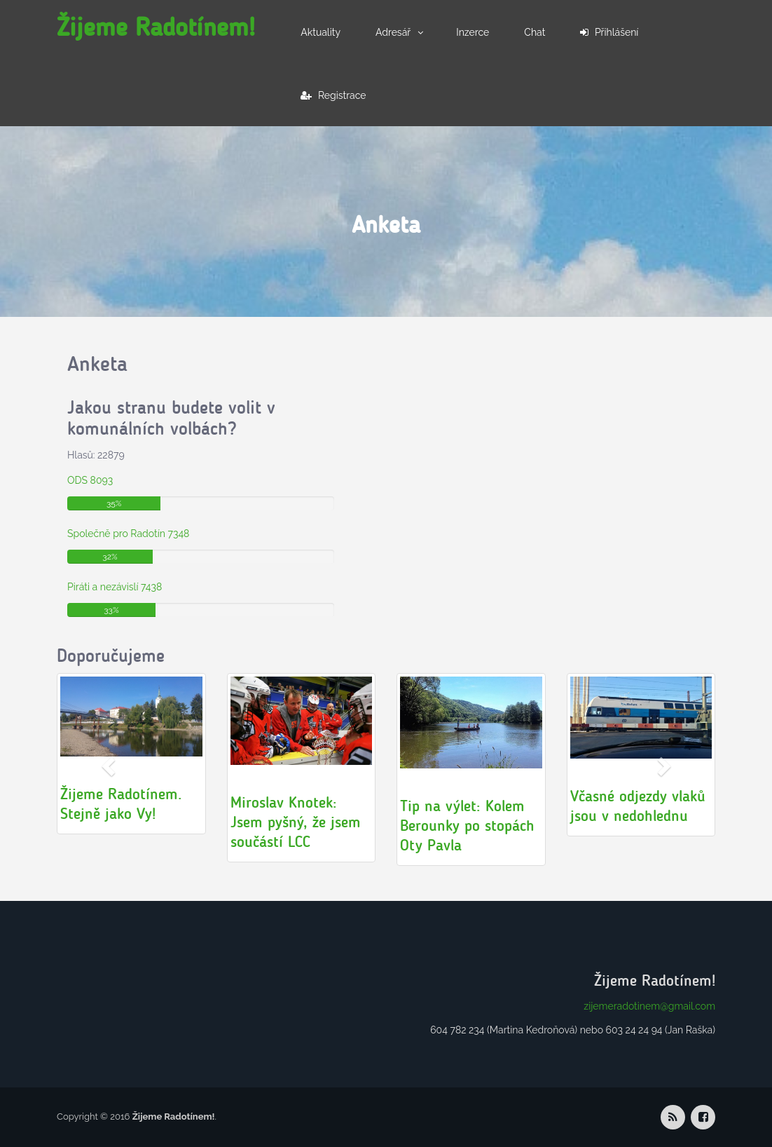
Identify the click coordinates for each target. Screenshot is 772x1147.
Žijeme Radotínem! (156, 27)
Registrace (333, 95)
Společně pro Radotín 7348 (128, 533)
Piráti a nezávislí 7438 (114, 586)
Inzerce (472, 32)
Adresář (393, 32)
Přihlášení (609, 32)
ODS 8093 (90, 480)
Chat (534, 32)
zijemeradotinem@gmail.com (649, 1006)
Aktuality (320, 32)
